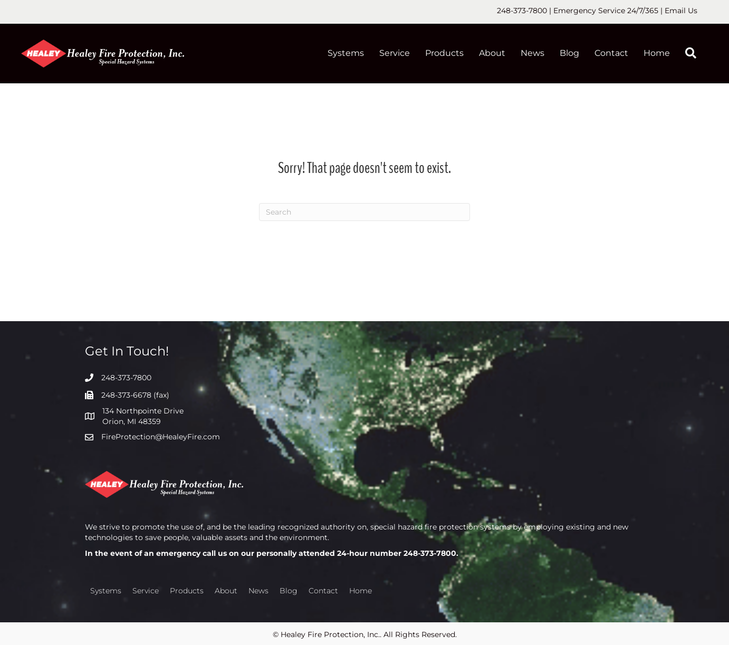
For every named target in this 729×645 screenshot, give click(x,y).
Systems (346, 53)
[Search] (364, 212)
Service (394, 53)
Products (444, 53)
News (532, 53)
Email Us (681, 10)
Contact (611, 53)
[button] (693, 53)
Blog (569, 53)
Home (657, 53)
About (492, 53)
